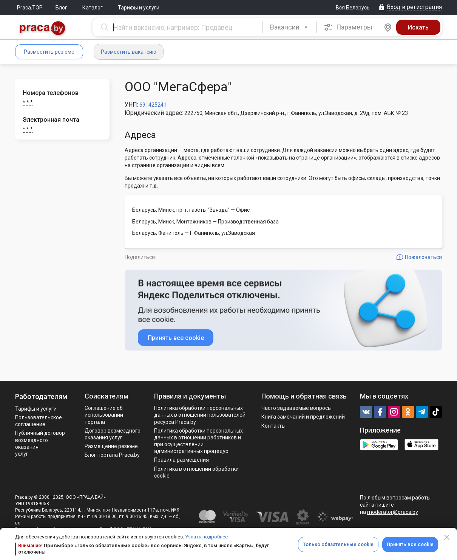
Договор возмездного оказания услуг (112, 434)
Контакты (273, 426)
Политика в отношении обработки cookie (196, 472)
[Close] (446, 537)
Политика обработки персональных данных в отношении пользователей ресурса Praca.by (199, 415)
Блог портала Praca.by (112, 455)
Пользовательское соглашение (38, 420)
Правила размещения (181, 460)
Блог (61, 8)
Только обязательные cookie (338, 544)
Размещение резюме (111, 446)
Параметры (348, 27)
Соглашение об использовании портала (104, 415)
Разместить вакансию (128, 52)
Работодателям (41, 396)
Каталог (92, 8)
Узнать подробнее (206, 537)
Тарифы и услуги (138, 8)
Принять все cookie (410, 544)
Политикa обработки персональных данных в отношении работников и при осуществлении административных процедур (198, 441)
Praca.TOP (30, 8)
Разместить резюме (49, 52)
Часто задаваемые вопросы (296, 408)
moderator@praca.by (392, 512)
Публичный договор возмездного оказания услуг (40, 443)
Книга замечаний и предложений (303, 417)
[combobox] (289, 27)
